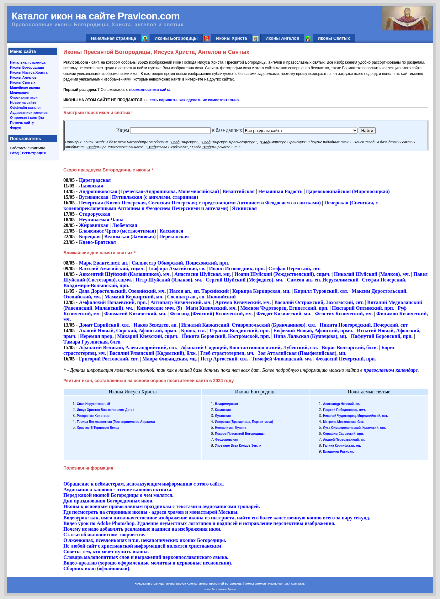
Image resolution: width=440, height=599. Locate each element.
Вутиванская (94, 197)
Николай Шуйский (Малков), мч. (372, 274)
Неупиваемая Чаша (101, 219)
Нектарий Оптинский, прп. (363, 308)
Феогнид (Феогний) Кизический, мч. (211, 313)
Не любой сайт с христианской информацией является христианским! (143, 546)
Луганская (223, 416)
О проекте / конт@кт (27, 117)
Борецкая (90, 236)
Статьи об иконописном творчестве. (104, 534)
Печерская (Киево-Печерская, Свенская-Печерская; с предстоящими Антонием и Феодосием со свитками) (200, 202)
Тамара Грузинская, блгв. (92, 341)
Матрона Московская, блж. (343, 421)
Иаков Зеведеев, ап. (156, 325)
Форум (16, 127)
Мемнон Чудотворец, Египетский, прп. (285, 308)
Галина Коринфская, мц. (342, 445)
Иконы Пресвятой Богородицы (220, 583)
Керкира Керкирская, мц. (261, 291)
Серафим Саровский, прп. (343, 433)
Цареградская (95, 180)
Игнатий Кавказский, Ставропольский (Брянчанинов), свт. (248, 325)
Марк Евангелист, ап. (103, 262)
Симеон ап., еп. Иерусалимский (322, 279)
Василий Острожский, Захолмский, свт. (319, 302)
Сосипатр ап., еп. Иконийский (201, 296)
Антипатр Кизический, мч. (181, 302)
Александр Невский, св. (341, 404)
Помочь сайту (22, 122)
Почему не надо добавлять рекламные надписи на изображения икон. (142, 529)
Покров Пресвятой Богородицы (239, 433)
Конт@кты (298, 583)
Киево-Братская (97, 242)
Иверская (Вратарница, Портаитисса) (244, 421)
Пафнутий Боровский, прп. (382, 336)
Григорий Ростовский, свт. (109, 358)
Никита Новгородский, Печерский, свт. (364, 325)
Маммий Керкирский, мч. (133, 296)
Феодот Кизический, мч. (283, 313)
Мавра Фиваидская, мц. (169, 358)
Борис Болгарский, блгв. (350, 347)
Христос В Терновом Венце (98, 427)
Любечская (124, 225)
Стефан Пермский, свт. (294, 268)
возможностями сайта (149, 89)
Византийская (239, 191)
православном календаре (391, 370)
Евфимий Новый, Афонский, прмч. (313, 330)
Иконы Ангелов (282, 38)
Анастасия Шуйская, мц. (202, 274)
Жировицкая (94, 225)
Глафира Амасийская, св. (176, 268)
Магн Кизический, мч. (211, 308)
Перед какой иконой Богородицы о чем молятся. (118, 495)
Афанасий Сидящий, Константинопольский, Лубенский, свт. (250, 347)
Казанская (223, 410)
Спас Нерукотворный (93, 404)
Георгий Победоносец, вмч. (344, 410)
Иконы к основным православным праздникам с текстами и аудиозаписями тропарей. (161, 506)
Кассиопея (171, 231)
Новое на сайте (23, 102)
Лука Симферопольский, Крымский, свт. (354, 427)
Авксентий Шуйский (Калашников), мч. (125, 274)
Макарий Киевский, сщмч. (147, 336)
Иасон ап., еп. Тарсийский (199, 291)
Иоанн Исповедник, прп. (237, 268)
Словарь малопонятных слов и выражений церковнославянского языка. (145, 557)
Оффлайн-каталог (25, 107)
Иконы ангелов (255, 583)
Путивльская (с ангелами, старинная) (155, 197)
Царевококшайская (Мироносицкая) (348, 191)
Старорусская (94, 214)
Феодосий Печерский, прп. (346, 358)
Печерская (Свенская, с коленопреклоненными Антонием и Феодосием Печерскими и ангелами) (220, 205)
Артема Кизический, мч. (243, 302)
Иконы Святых (334, 38)
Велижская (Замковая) (130, 236)
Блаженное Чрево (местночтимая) (117, 231)
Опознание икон (24, 97)
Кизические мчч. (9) (159, 308)
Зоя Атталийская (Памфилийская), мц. (302, 353)
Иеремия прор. (97, 336)
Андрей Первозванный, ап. (344, 439)
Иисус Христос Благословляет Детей (106, 410)
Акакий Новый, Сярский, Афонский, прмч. (128, 330)
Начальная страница (113, 38)
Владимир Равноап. (338, 451)
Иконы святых (278, 583)
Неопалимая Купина (230, 427)
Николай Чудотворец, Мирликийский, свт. (355, 416)
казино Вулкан (227, 589)
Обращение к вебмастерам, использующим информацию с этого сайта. (143, 483)
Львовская (91, 185)
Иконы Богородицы (176, 38)
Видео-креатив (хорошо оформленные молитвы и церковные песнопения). (147, 562)
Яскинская (244, 208)
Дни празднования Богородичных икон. (108, 500)
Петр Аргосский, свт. (224, 358)
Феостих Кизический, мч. (344, 313)
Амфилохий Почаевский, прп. (113, 302)
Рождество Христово (93, 416)
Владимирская (226, 404)
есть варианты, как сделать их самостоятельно (194, 100)
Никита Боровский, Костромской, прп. (226, 336)
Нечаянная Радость (280, 191)
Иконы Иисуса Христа (29, 72)
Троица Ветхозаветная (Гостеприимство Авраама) (116, 421)
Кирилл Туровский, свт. (321, 291)
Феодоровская (226, 439)
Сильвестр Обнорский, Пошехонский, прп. (180, 262)
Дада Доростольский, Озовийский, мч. (122, 291)
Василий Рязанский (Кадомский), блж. (153, 353)
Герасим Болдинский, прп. (239, 330)
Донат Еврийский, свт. (104, 325)
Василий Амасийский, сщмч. (112, 268)
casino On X (210, 589)
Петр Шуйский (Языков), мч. (168, 279)
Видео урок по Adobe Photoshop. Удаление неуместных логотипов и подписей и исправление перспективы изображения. (199, 523)
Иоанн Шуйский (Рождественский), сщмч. (282, 274)
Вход (14, 152)
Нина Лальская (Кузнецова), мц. (310, 336)
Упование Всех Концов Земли (238, 445)
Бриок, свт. (193, 330)
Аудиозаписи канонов (29, 112)
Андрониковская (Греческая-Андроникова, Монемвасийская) (149, 191)
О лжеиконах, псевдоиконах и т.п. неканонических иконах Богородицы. (144, 540)
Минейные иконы (25, 87)
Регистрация (34, 152)
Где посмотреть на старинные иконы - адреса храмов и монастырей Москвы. (151, 512)
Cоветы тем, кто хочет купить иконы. (106, 551)
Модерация (19, 92)
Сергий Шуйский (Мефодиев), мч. (244, 279)
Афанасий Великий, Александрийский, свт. (128, 347)
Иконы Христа (231, 38)
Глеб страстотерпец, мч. (227, 353)
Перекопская (174, 236)
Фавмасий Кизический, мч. (135, 313)
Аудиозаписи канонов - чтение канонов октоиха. (117, 489)
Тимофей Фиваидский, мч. (282, 358)
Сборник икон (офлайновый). (96, 568)
